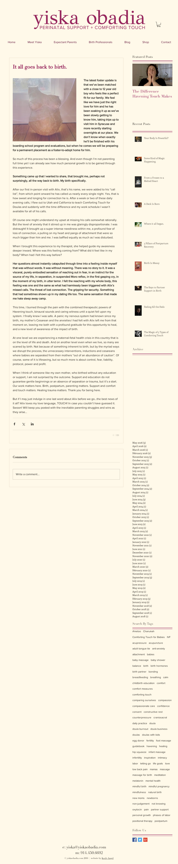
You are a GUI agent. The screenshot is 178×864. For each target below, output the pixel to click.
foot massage (163, 740)
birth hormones (159, 665)
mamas (154, 769)
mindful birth (139, 786)
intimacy (162, 757)
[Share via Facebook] (14, 424)
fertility (150, 740)
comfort (161, 683)
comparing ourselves (144, 700)
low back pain (140, 769)
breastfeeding (140, 677)
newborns (152, 798)
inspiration (150, 757)
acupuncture (156, 642)
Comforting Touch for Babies (148, 637)
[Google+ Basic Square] (145, 840)
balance (136, 665)
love (167, 763)
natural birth (155, 792)
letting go (145, 763)
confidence (163, 706)
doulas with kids (151, 734)
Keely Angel (108, 858)
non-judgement (140, 803)
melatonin (137, 780)
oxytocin (137, 809)
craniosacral (160, 717)
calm (165, 677)
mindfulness (139, 792)
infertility (137, 757)
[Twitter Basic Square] (140, 840)
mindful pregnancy (159, 786)
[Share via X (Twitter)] (23, 424)
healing (163, 746)
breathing (155, 677)
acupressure (139, 642)
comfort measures (142, 688)
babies (150, 654)
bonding (153, 671)
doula (152, 723)
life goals (158, 763)
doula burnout (140, 728)
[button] (159, 24)
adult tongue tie (141, 648)
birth (145, 665)
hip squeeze (139, 752)
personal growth (141, 815)
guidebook (138, 746)
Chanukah (148, 631)
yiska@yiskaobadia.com (86, 847)
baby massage (140, 660)
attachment (138, 654)
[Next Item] (166, 75)
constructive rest (153, 711)
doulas (136, 734)
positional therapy (142, 820)
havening (152, 746)
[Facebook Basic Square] (134, 840)
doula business (158, 728)
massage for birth (142, 774)
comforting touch (141, 694)
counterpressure (141, 717)
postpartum (161, 820)
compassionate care (143, 706)
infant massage (157, 752)
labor (135, 763)
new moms (138, 798)
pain (146, 809)
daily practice (139, 723)
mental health (153, 780)
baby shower (158, 660)
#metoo (136, 631)
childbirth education (143, 683)
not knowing (158, 803)
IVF (169, 637)
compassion (165, 700)
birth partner (139, 671)
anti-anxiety (158, 648)
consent (136, 711)
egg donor (138, 740)
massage (165, 769)
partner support (160, 809)
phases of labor (161, 815)
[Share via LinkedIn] (32, 424)
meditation (160, 774)
